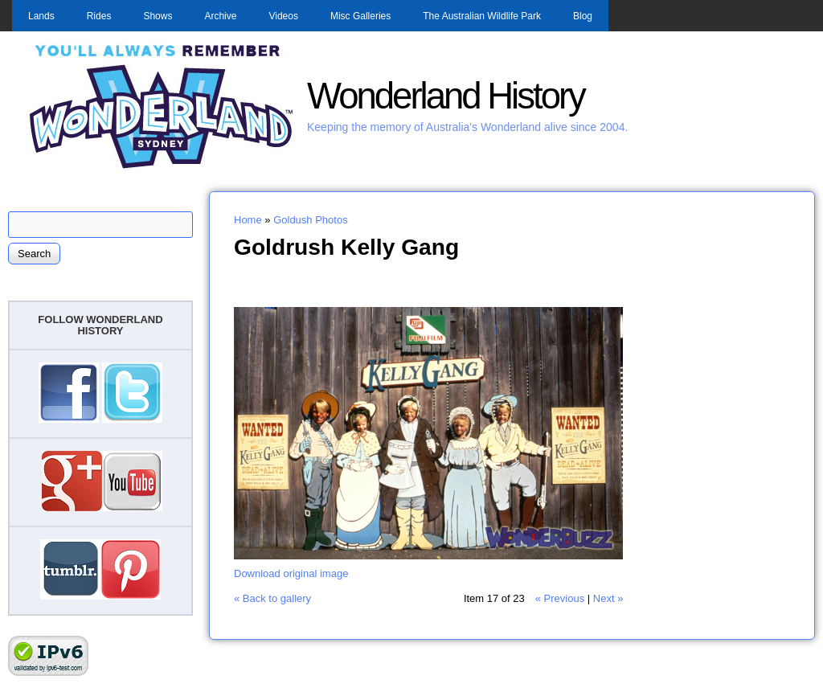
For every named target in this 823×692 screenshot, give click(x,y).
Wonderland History (445, 96)
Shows (157, 16)
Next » (608, 598)
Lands (41, 16)
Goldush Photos (310, 220)
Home (248, 220)
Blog (582, 16)
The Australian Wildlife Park (482, 16)
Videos (282, 16)
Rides (99, 16)
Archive (220, 16)
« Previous (559, 598)
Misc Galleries (360, 16)
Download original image (291, 573)
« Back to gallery (272, 598)
